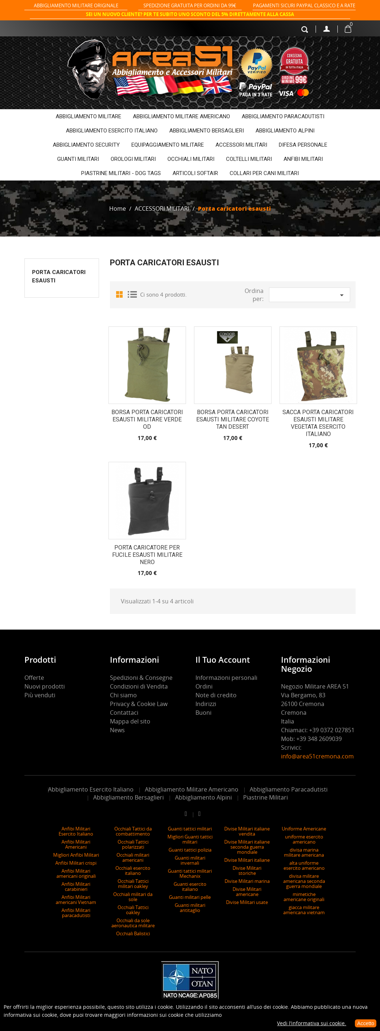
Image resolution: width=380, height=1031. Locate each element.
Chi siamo (123, 695)
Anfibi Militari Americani (76, 844)
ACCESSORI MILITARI (241, 145)
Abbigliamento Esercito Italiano (91, 789)
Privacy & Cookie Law (138, 704)
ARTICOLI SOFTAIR (195, 173)
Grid (120, 294)
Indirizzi (205, 704)
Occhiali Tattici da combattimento (133, 831)
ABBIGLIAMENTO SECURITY (86, 145)
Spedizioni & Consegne (141, 678)
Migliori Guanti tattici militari (190, 839)
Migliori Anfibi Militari (76, 855)
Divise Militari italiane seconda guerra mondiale (247, 846)
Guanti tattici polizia (190, 849)
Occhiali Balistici (133, 933)
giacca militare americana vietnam (304, 910)
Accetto (365, 1023)
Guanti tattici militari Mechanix (190, 873)
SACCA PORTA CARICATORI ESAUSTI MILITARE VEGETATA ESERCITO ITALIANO (318, 423)
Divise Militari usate (247, 902)
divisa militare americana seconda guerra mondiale (304, 881)
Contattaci (124, 713)
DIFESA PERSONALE (303, 145)
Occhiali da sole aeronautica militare (133, 923)
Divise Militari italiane (247, 860)
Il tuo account (222, 659)
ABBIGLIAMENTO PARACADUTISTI (283, 116)
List (131, 294)
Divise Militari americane (247, 891)
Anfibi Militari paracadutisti (76, 913)
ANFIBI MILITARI (303, 159)
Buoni (203, 713)
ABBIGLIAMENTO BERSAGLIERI (206, 130)
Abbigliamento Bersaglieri (128, 797)
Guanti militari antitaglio (190, 907)
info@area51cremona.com (317, 756)
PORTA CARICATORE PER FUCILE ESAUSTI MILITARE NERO (147, 555)
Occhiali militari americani (132, 857)
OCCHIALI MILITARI (190, 159)
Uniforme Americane (304, 828)
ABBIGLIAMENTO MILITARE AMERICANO (181, 116)
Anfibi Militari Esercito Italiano (76, 831)
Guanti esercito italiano (190, 886)
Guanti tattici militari (190, 828)
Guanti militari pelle (190, 897)
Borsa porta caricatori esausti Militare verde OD (147, 419)
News (117, 730)
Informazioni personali (226, 678)
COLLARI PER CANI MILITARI (264, 173)
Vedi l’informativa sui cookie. (311, 1023)
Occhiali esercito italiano (132, 870)
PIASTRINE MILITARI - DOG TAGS (121, 173)
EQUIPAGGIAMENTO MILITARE (167, 145)
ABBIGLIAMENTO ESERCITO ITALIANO (112, 130)
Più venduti (39, 695)
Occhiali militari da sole (133, 897)
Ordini (204, 686)
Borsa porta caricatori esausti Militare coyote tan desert (232, 419)
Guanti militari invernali (190, 860)
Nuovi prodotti (44, 686)
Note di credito (216, 695)
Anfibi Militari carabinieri (76, 886)
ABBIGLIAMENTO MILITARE (88, 116)
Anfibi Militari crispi (75, 863)
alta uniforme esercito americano (304, 865)
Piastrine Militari (265, 797)
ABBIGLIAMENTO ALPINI (285, 130)
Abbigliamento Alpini (203, 797)
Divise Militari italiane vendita (247, 831)
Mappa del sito (130, 721)
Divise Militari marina (247, 881)
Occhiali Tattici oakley (133, 910)
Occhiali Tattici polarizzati (133, 844)
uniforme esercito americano (304, 839)
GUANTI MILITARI (78, 159)
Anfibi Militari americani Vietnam (76, 899)
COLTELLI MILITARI (249, 159)
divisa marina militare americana (304, 852)
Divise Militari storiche (247, 870)
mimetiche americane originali (304, 897)
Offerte (34, 678)
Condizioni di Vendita (139, 686)
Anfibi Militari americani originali (76, 873)
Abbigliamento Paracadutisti (289, 789)
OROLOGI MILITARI (133, 159)
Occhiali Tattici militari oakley (133, 883)
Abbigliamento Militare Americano (191, 789)
